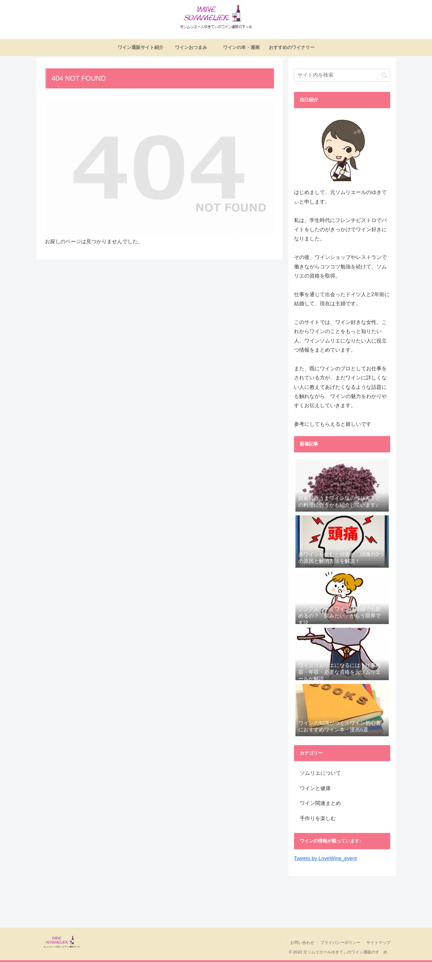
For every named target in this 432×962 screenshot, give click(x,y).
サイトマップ (378, 942)
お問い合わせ (302, 942)
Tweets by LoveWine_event (325, 858)
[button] (384, 75)
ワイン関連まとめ (320, 803)
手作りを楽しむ (318, 818)
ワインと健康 (315, 788)
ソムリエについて (320, 773)
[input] (342, 75)
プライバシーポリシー (340, 942)
